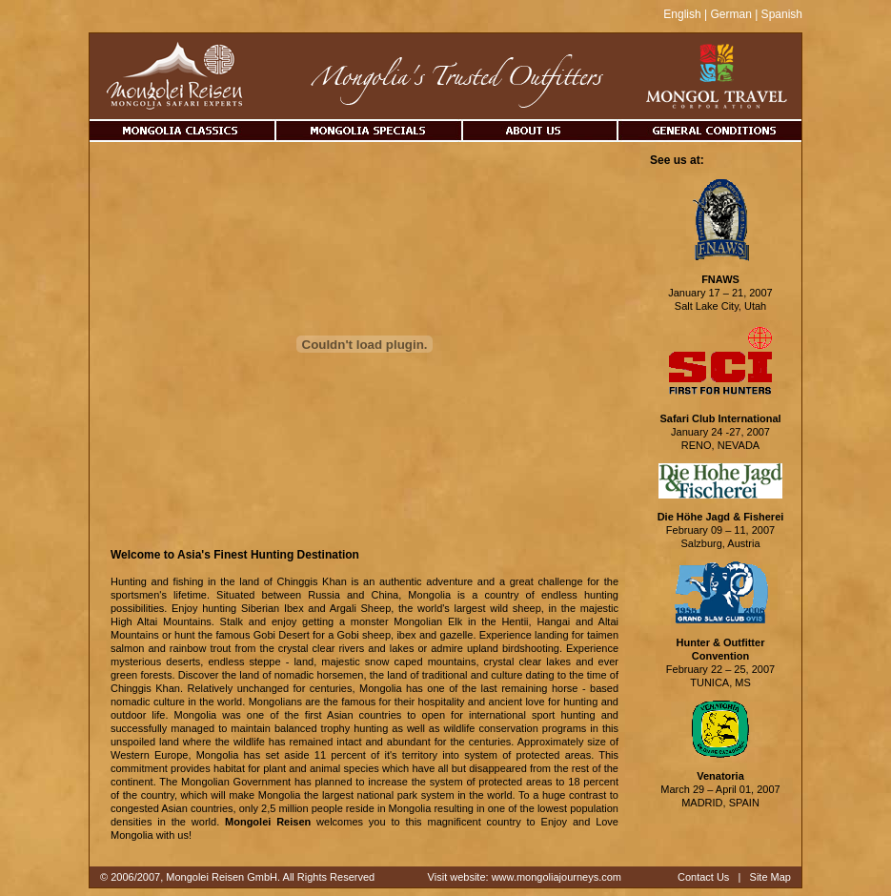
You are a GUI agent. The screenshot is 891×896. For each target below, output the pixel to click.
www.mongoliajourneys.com (556, 877)
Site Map (770, 877)
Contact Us (703, 877)
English (681, 14)
